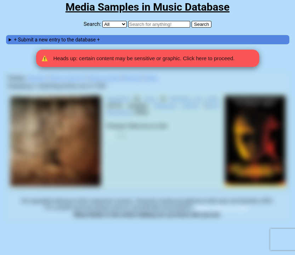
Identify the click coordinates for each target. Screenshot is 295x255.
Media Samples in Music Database (147, 7)
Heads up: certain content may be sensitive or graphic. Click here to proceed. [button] (138, 58)
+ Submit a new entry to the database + (57, 39)
